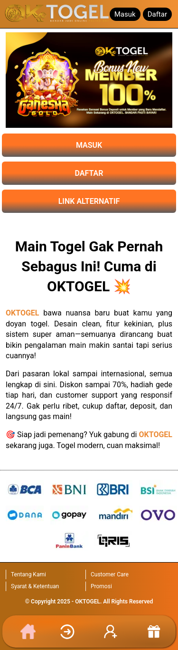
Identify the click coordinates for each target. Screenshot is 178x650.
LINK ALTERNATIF (89, 201)
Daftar (157, 14)
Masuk (125, 14)
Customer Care (110, 574)
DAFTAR (89, 173)
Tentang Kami (28, 574)
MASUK (89, 145)
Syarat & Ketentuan (35, 586)
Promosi (101, 586)
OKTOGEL (22, 312)
